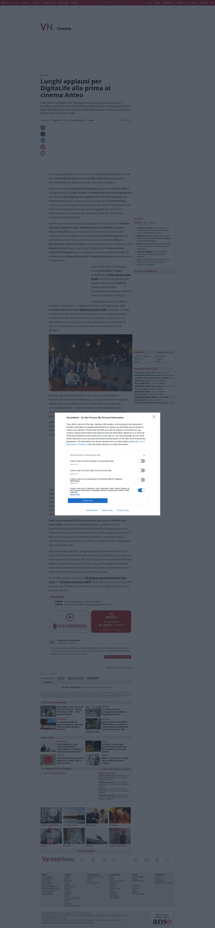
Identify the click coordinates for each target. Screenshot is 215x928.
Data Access (107, 510)
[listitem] (107, 455)
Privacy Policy (123, 510)
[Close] (155, 417)
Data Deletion (92, 510)
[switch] (141, 461)
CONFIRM (88, 501)
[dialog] (107, 464)
